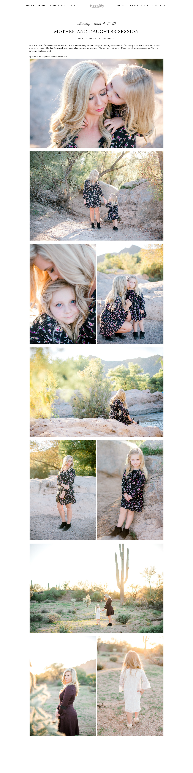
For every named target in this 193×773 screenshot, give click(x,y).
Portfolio (58, 6)
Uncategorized (104, 38)
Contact (159, 6)
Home (30, 6)
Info (73, 6)
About (42, 6)
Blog (121, 6)
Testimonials (138, 6)
